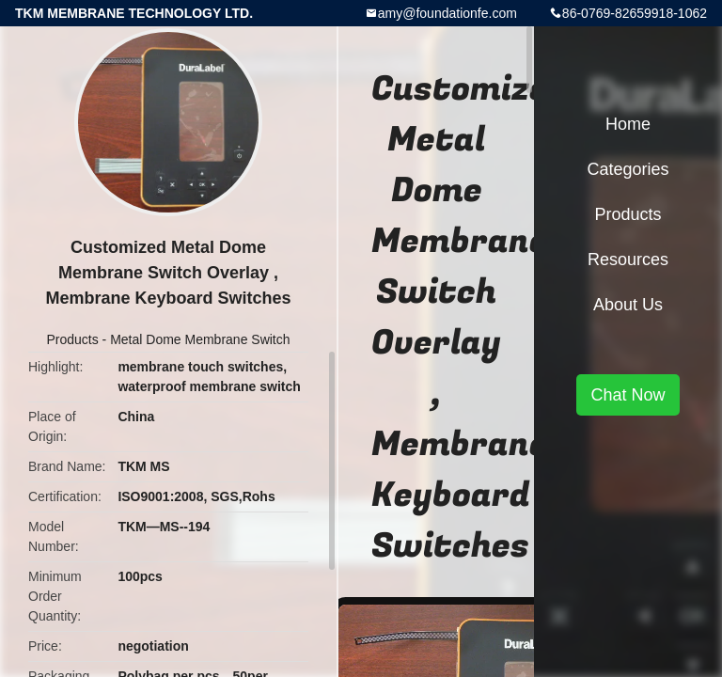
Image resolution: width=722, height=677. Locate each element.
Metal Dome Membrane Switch (200, 339)
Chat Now (627, 395)
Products (72, 339)
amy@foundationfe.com (447, 13)
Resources (628, 259)
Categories (627, 169)
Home (628, 124)
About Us (628, 304)
